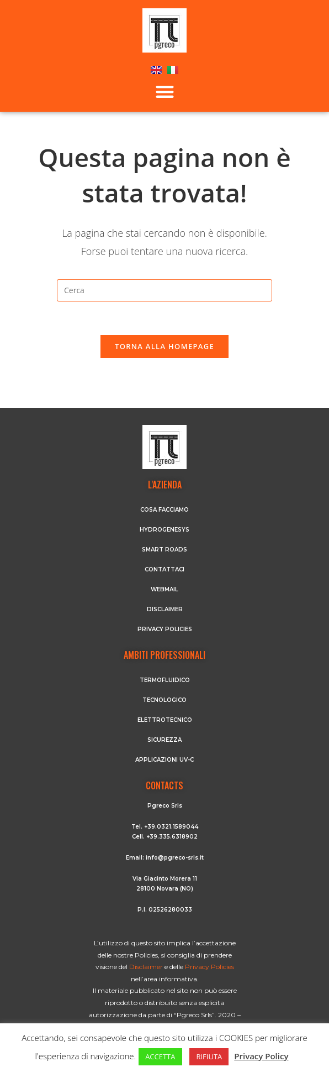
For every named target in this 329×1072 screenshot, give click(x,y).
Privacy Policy (261, 1055)
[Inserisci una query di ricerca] (164, 290)
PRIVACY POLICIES (164, 629)
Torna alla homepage (164, 346)
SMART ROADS (164, 549)
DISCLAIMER (165, 609)
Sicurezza (164, 739)
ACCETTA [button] (160, 1056)
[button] (164, 91)
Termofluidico (165, 680)
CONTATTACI (164, 569)
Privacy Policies (209, 966)
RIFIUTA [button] (209, 1056)
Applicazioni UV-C (164, 759)
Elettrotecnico (164, 720)
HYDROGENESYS (164, 529)
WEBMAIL (164, 589)
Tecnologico (164, 700)
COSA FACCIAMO (164, 509)
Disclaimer (146, 966)
